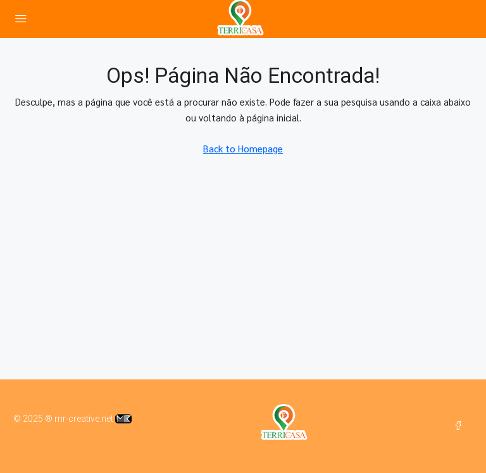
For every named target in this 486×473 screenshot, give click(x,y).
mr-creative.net (93, 419)
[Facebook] (461, 426)
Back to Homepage (243, 148)
